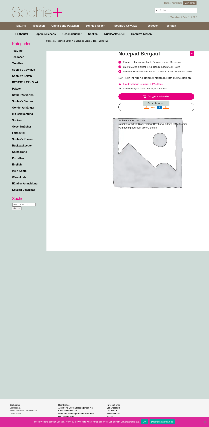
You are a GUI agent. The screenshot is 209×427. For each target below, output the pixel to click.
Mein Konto (190, 3)
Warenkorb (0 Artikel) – (183, 17)
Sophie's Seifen (64, 41)
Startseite (50, 41)
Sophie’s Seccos (45, 34)
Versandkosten (113, 413)
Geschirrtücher (72, 34)
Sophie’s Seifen (96, 25)
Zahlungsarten (113, 408)
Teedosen (38, 25)
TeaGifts (20, 25)
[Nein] (205, 422)
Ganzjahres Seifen (82, 41)
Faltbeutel (21, 34)
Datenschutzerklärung (162, 422)
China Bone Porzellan (65, 25)
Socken (93, 34)
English (17, 164)
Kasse (110, 416)
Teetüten (170, 25)
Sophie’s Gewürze (127, 25)
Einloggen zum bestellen (158, 96)
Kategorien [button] (21, 44)
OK (144, 422)
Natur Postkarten (23, 95)
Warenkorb (19, 177)
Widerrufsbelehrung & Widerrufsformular (76, 413)
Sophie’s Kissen (141, 34)
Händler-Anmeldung (173, 3)
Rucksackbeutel (114, 34)
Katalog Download (23, 189)
